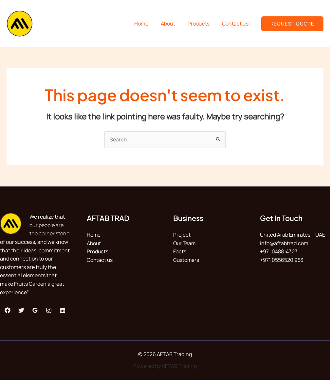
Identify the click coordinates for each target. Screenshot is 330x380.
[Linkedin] (62, 310)
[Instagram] (49, 310)
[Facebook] (7, 310)
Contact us (236, 23)
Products (201, 23)
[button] (292, 23)
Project (182, 235)
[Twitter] (21, 310)
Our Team (185, 243)
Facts (179, 251)
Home (148, 23)
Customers (186, 259)
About (173, 23)
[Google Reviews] (35, 310)
